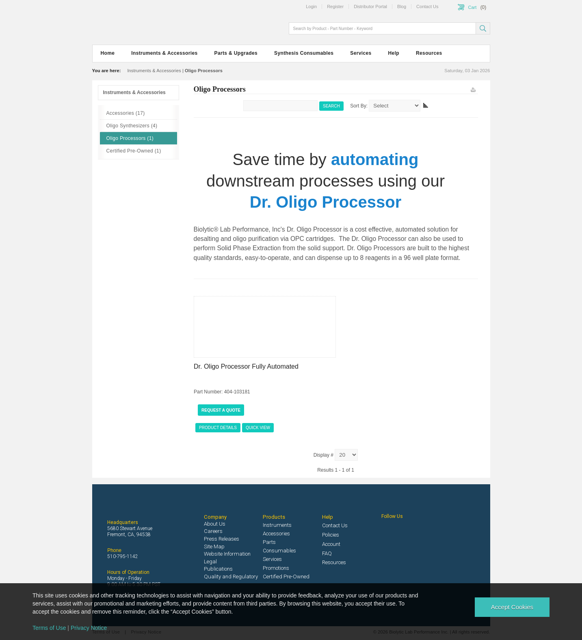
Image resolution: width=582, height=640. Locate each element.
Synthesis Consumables (303, 53)
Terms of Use (49, 628)
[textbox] (383, 28)
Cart (472, 7)
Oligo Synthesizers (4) (132, 126)
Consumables (279, 551)
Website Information (227, 554)
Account (331, 544)
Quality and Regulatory (231, 576)
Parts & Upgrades (235, 53)
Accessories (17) (125, 113)
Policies (330, 535)
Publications (218, 569)
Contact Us (335, 525)
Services (360, 53)
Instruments (277, 525)
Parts (269, 542)
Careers (213, 531)
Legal (210, 561)
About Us (214, 524)
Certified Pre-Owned (286, 576)
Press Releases (221, 539)
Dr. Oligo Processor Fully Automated (246, 366)
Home (108, 53)
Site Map (214, 546)
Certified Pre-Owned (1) (133, 151)
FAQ (327, 553)
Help (393, 53)
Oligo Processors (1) (130, 138)
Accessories (276, 533)
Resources (429, 53)
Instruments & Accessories (164, 53)
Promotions (276, 568)
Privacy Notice (89, 628)
